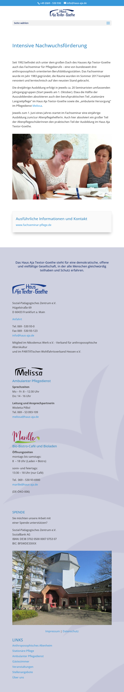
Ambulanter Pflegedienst (28, 656)
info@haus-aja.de (23, 335)
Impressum (52, 631)
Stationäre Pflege (23, 651)
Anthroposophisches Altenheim (32, 645)
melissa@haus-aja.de (25, 417)
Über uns (18, 677)
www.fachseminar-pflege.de (33, 225)
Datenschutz (71, 631)
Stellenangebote (22, 672)
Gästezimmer (20, 661)
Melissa (37, 106)
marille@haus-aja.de (25, 484)
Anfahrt (17, 319)
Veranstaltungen (22, 667)
